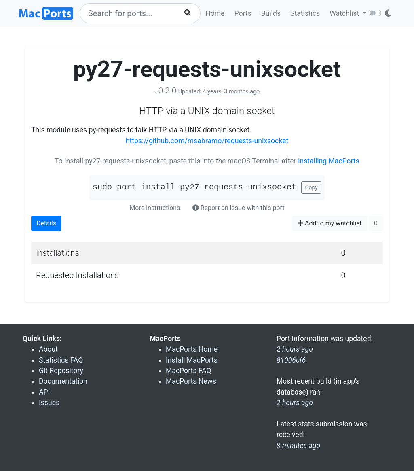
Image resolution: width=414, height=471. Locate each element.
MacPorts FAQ (188, 371)
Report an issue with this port (238, 208)
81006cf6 (291, 360)
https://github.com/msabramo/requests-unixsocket (207, 141)
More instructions (154, 208)
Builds (271, 13)
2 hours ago (295, 403)
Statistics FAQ (61, 360)
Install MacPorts (192, 360)
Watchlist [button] (345, 13)
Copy (311, 187)
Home (214, 13)
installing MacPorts (328, 161)
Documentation (63, 381)
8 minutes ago (298, 445)
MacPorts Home (192, 349)
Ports (242, 13)
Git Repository (61, 371)
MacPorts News (191, 381)
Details (46, 223)
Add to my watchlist (330, 223)
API (44, 392)
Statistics (305, 13)
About (48, 349)
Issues (49, 403)
